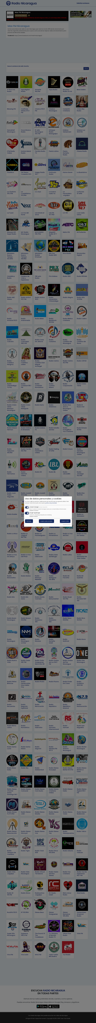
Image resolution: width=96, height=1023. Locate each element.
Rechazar (29, 521)
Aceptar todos (65, 521)
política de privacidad (51, 503)
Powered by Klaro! (66, 524)
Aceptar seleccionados (46, 521)
